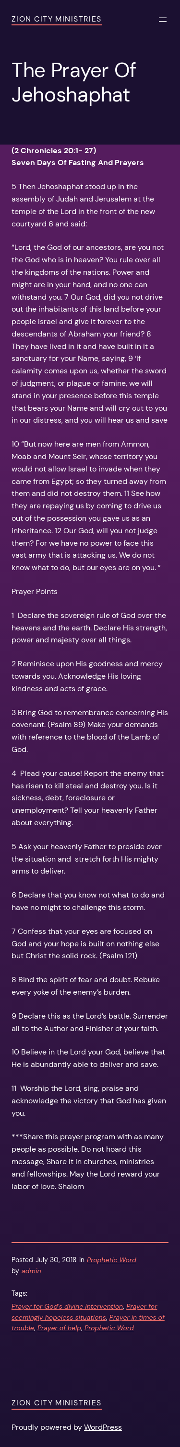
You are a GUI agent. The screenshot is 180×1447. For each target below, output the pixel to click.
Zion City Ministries (57, 19)
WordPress (103, 1427)
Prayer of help (59, 1328)
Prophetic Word (111, 1260)
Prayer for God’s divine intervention (67, 1306)
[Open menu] (162, 19)
